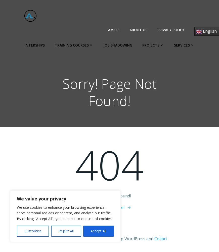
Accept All (98, 231)
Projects (153, 45)
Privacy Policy (170, 29)
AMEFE (113, 29)
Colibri (160, 238)
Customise (33, 231)
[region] (65, 216)
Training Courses (74, 45)
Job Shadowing (117, 45)
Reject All (66, 231)
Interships (35, 45)
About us (138, 29)
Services (184, 45)
